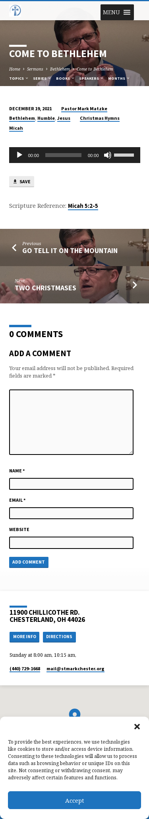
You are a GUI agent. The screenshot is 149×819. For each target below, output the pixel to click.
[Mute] (108, 155)
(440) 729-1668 (25, 668)
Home (14, 69)
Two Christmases (45, 287)
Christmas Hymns (100, 118)
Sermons (35, 69)
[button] (137, 727)
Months (119, 78)
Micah (16, 128)
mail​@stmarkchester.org (75, 668)
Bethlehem (60, 69)
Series (42, 78)
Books (65, 78)
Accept (74, 800)
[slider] (63, 155)
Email (17, 500)
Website (19, 529)
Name (17, 471)
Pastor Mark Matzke (84, 108)
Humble (46, 118)
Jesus (63, 118)
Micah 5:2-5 (83, 205)
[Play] (19, 155)
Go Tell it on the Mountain (70, 250)
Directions (59, 636)
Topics (19, 78)
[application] (74, 155)
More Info (24, 636)
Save (21, 181)
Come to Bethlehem (95, 69)
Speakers (91, 78)
